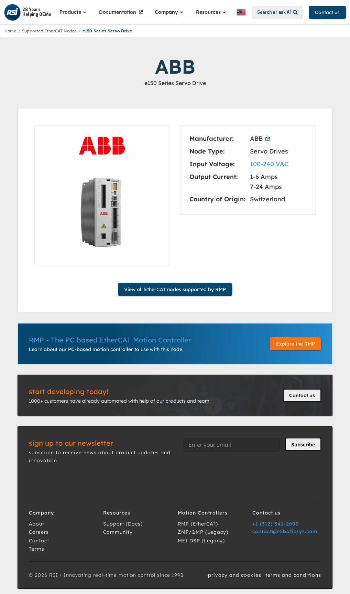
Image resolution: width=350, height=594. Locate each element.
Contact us (327, 12)
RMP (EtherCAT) (198, 524)
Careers (39, 532)
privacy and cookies (234, 575)
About (36, 524)
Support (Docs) (123, 524)
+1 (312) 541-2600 (275, 524)
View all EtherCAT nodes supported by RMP (175, 289)
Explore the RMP (295, 344)
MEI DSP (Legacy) (201, 541)
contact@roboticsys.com (284, 531)
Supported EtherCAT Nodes (49, 30)
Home (10, 30)
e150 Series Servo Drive (107, 30)
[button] (74, 12)
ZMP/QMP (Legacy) (203, 532)
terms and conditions (293, 575)
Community (118, 532)
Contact (39, 541)
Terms (36, 549)
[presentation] (236, 470)
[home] (27, 12)
